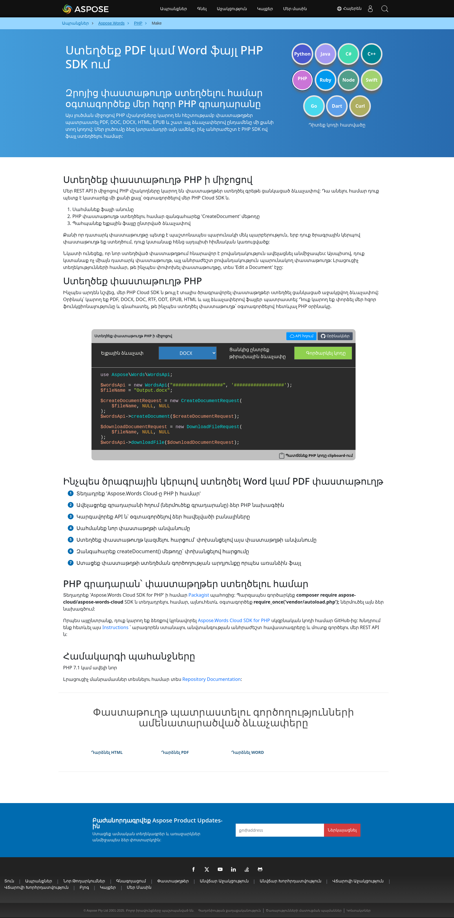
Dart (337, 106)
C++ (371, 54)
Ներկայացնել (342, 830)
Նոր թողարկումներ (84, 881)
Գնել (202, 8)
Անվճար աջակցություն (224, 881)
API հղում (300, 335)
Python (302, 54)
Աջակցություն (232, 8)
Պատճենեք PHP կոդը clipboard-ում (319, 455)
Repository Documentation (211, 679)
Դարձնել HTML (106, 752)
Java (325, 54)
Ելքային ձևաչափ (122, 353)
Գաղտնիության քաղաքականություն (229, 910)
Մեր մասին (295, 8)
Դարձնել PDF (175, 752)
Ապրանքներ (173, 8)
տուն (9, 881)
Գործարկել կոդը (326, 353)
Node (349, 80)
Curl (360, 106)
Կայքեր (265, 8)
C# (349, 54)
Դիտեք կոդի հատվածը (337, 125)
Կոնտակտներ (359, 910)
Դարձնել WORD (247, 752)
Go (314, 106)
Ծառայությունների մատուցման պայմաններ (304, 910)
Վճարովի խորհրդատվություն (36, 887)
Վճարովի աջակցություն (358, 881)
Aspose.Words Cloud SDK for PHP (234, 620)
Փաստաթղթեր (173, 881)
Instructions (115, 627)
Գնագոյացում (131, 881)
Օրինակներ (335, 336)
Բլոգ (84, 887)
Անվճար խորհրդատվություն (290, 881)
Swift (371, 80)
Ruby (325, 80)
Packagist (198, 595)
